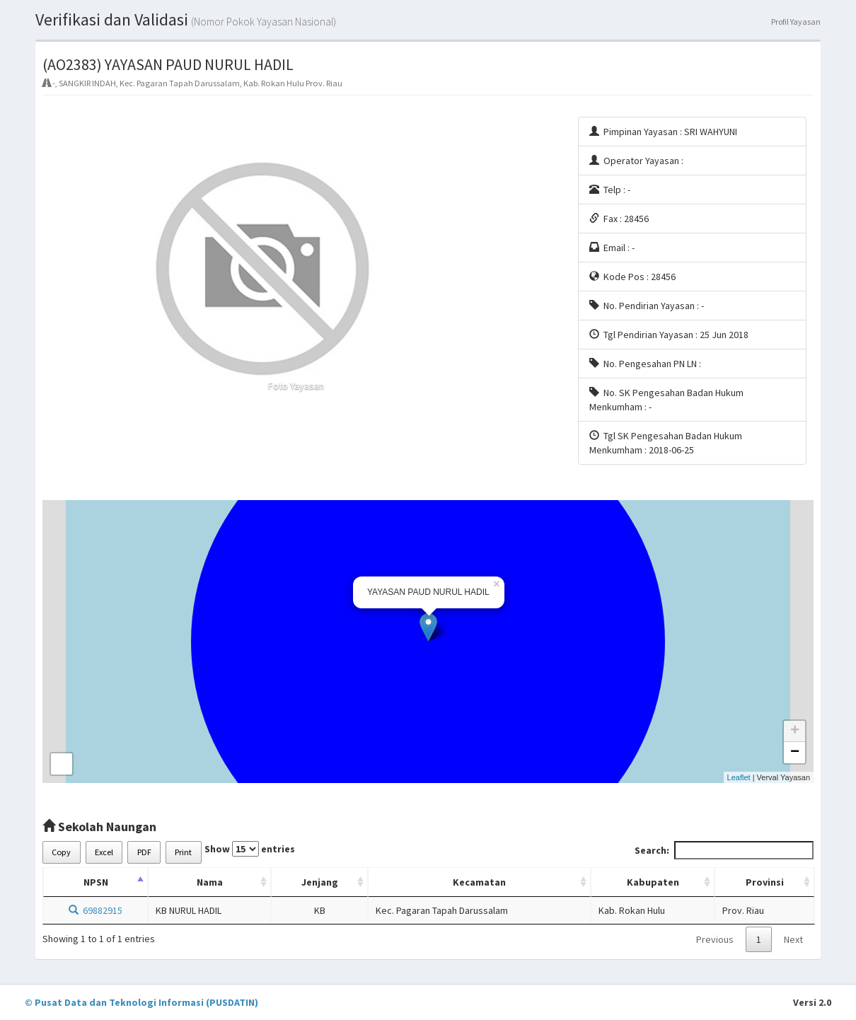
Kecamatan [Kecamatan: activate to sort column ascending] (479, 882)
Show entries (249, 849)
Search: (724, 850)
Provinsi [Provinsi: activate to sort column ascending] (765, 882)
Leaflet (739, 777)
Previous (715, 939)
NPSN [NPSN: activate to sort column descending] (95, 882)
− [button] (794, 752)
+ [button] (794, 731)
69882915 (95, 910)
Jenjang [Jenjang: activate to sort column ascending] (319, 882)
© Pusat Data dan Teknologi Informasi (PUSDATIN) (141, 1002)
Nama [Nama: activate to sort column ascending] (210, 882)
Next (793, 939)
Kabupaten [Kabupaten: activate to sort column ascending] (653, 882)
